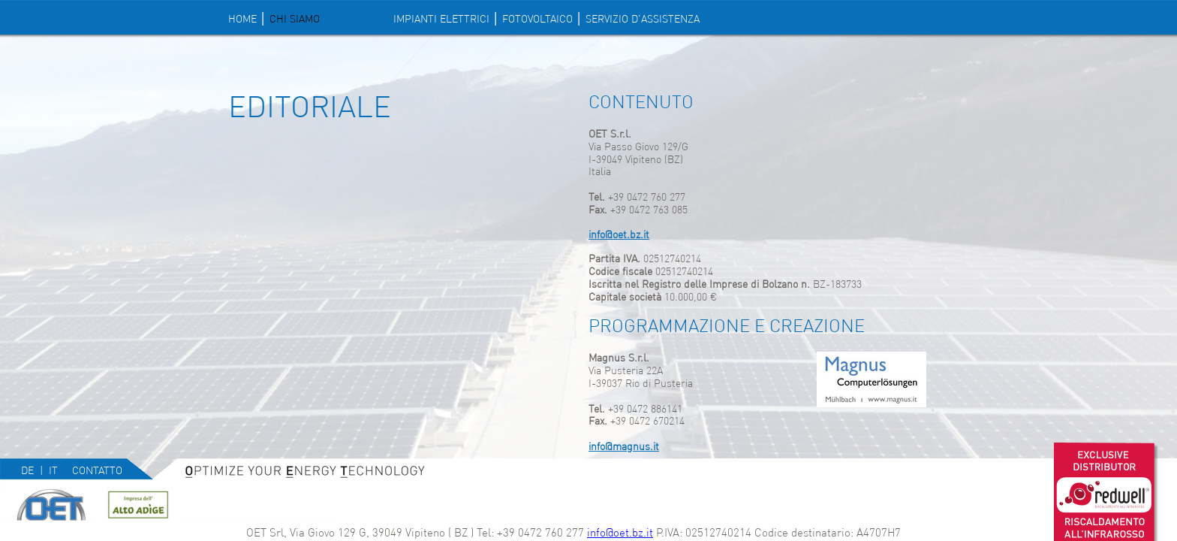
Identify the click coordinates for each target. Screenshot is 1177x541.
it (53, 470)
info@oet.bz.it (620, 532)
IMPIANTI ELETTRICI (441, 19)
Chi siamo (294, 19)
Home (242, 19)
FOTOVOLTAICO (537, 19)
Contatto (97, 470)
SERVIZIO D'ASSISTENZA (642, 19)
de (27, 470)
